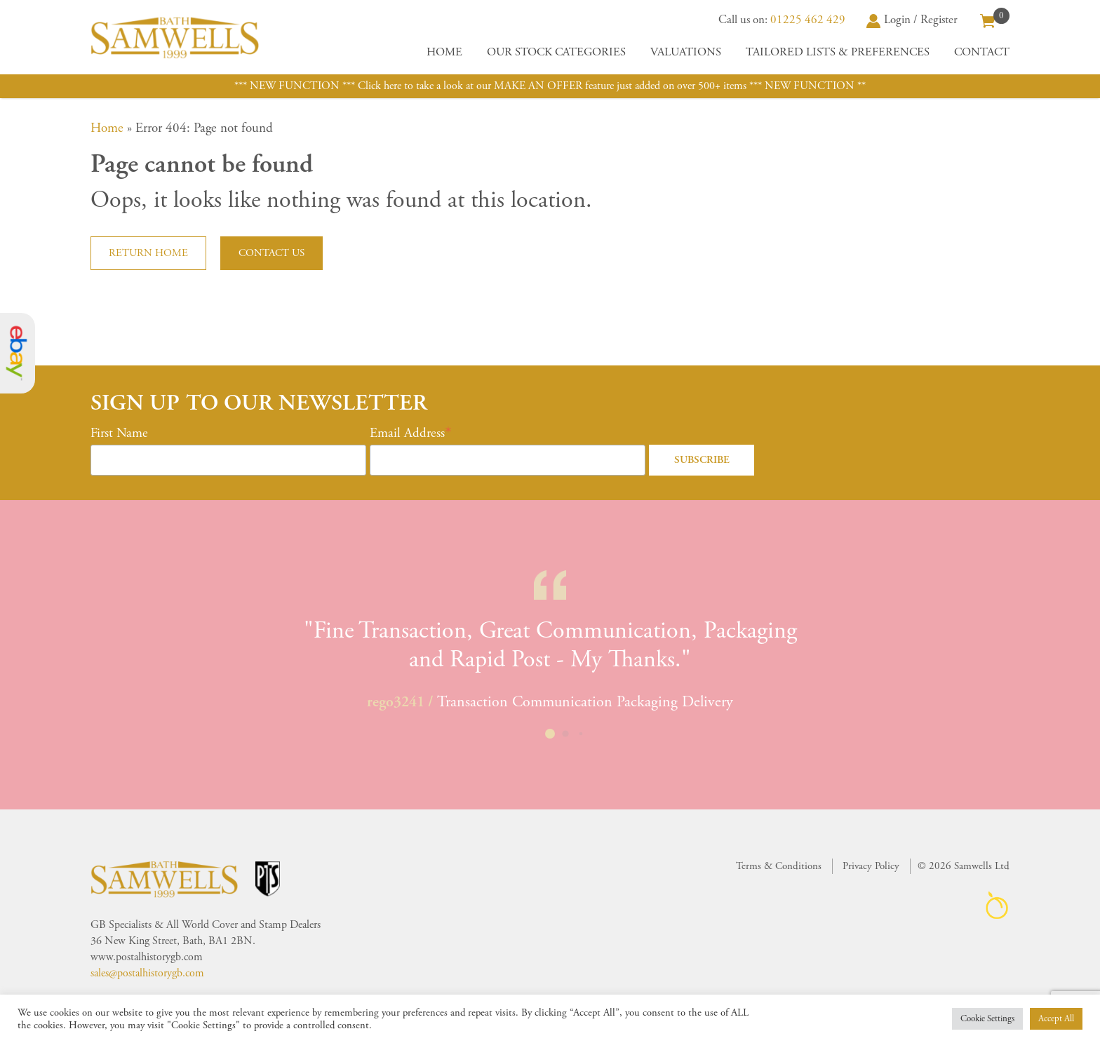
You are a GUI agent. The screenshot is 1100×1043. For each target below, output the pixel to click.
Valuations (685, 52)
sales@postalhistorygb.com (147, 973)
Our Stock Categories (556, 52)
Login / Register (912, 19)
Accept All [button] (1056, 1019)
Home (444, 52)
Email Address (407, 433)
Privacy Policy (871, 866)
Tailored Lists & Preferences (838, 52)
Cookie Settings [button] (987, 1019)
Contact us (271, 253)
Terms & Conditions (778, 866)
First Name (119, 433)
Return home (148, 253)
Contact (982, 52)
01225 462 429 (807, 19)
